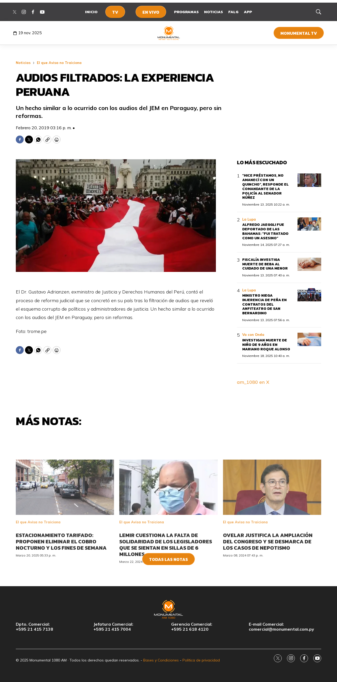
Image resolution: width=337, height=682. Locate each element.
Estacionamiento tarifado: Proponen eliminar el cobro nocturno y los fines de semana (61, 571)
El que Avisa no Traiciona (59, 63)
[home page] (168, 33)
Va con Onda (253, 334)
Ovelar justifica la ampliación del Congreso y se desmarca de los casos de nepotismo (268, 571)
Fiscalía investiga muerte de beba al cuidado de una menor (265, 264)
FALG (233, 12)
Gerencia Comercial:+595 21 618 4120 (191, 627)
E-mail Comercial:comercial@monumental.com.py (281, 627)
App (248, 12)
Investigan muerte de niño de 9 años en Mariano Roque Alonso (266, 344)
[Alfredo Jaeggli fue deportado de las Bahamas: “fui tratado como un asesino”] (309, 224)
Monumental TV (298, 33)
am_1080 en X (253, 382)
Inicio (91, 12)
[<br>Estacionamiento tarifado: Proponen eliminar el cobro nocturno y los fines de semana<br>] (65, 517)
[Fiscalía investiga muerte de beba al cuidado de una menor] (309, 264)
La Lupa (249, 219)
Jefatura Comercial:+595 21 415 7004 (113, 627)
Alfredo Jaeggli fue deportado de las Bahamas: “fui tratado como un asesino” (265, 231)
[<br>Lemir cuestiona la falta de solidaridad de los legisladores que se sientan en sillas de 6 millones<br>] (168, 517)
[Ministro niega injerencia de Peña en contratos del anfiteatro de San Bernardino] (309, 295)
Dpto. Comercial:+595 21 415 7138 (34, 627)
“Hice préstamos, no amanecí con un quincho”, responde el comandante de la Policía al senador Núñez (265, 186)
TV (115, 12)
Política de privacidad (201, 660)
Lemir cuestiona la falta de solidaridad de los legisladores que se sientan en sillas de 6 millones (165, 574)
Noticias (213, 12)
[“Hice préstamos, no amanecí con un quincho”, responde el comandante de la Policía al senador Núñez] (309, 180)
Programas (186, 12)
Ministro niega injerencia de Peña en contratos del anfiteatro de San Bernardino (264, 304)
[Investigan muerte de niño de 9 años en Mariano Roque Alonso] (309, 339)
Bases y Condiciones (161, 660)
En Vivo (150, 12)
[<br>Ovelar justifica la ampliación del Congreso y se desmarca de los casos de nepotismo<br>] (272, 517)
